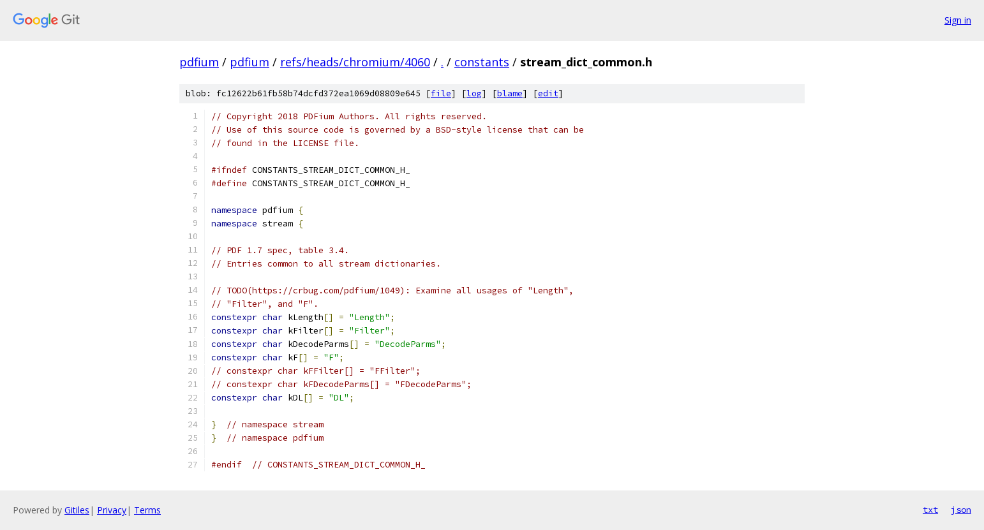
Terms (147, 510)
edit (548, 93)
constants (481, 62)
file (441, 93)
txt (930, 509)
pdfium (199, 62)
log (474, 93)
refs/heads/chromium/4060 (355, 62)
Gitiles (76, 510)
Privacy (111, 510)
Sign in (957, 20)
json (961, 509)
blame (510, 93)
